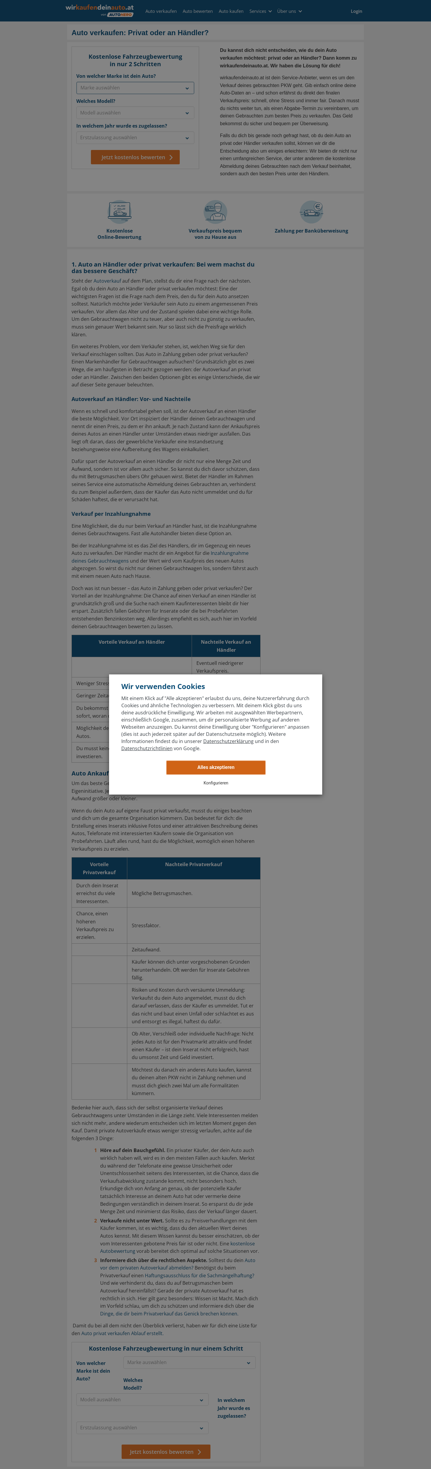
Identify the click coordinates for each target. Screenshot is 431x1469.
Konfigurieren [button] (216, 783)
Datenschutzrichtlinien (147, 748)
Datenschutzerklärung (228, 741)
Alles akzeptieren (215, 767)
